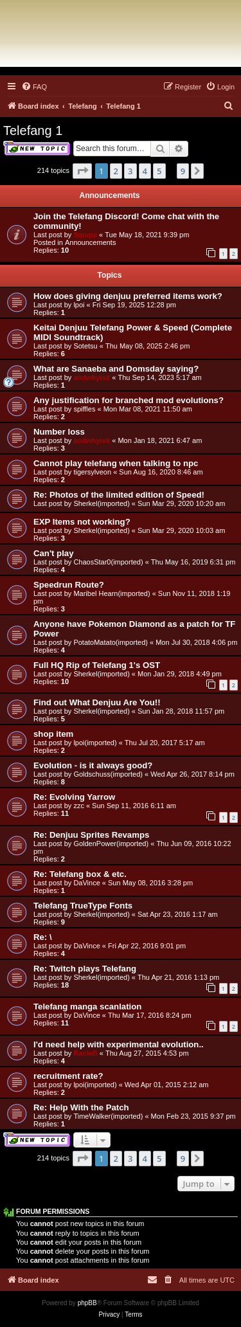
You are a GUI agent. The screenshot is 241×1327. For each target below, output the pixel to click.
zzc (78, 805)
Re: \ (42, 937)
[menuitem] (34, 87)
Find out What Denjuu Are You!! (97, 702)
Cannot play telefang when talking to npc (115, 463)
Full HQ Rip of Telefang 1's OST (96, 665)
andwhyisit (91, 377)
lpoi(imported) (94, 742)
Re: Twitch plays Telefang (84, 968)
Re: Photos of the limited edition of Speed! (118, 495)
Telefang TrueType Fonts (82, 905)
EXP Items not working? (81, 522)
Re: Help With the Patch (81, 1107)
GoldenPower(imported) (110, 843)
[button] (82, 171)
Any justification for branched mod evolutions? (128, 400)
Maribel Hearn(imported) (111, 593)
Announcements (90, 242)
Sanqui (85, 235)
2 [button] (116, 171)
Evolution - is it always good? (92, 765)
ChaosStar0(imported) (108, 562)
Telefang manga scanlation (87, 1006)
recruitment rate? (68, 1076)
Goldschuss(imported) (108, 774)
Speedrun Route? (68, 585)
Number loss (59, 432)
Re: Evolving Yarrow (74, 797)
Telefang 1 (32, 130)
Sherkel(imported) (101, 503)
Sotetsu (85, 346)
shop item (53, 734)
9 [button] (183, 171)
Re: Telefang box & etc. (80, 874)
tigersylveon (92, 472)
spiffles (84, 409)
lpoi (78, 305)
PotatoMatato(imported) (110, 642)
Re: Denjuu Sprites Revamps (91, 835)
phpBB (87, 1302)
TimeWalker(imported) (108, 1116)
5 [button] (159, 171)
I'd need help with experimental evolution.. (118, 1044)
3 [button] (130, 171)
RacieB (85, 1053)
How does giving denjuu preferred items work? (127, 296)
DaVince (86, 883)
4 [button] (145, 171)
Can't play (53, 553)
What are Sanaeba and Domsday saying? (116, 369)
